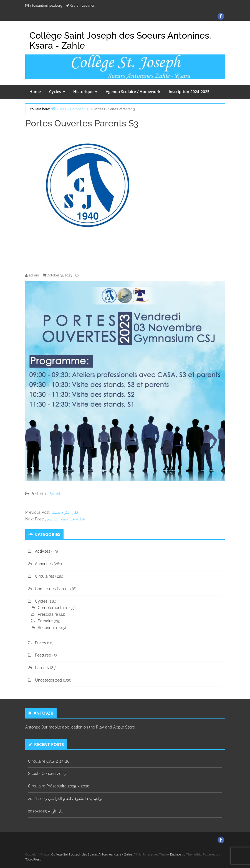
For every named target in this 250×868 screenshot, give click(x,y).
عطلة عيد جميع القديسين (65, 519)
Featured (43, 655)
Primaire (45, 621)
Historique (85, 91)
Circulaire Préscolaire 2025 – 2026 (58, 786)
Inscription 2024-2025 (189, 91)
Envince (175, 854)
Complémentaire (53, 607)
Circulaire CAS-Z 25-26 (48, 761)
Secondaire (48, 627)
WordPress (33, 859)
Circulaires (44, 576)
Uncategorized (48, 680)
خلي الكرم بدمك (65, 512)
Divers (40, 643)
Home (35, 91)
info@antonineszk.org (45, 6)
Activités (42, 551)
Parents (55, 494)
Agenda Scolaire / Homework (133, 91)
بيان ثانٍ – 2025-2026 (46, 811)
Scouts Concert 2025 (47, 773)
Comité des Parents (53, 589)
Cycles (57, 91)
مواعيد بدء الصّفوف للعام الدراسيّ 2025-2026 (65, 798)
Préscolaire (48, 614)
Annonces (44, 564)
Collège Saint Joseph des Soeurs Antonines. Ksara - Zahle (120, 40)
